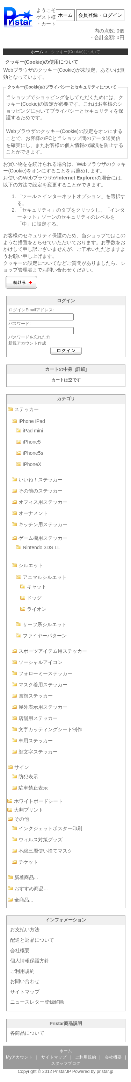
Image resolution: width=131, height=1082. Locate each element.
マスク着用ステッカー (43, 684)
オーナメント (33, 513)
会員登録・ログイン (100, 15)
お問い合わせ (24, 981)
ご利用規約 (22, 971)
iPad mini (33, 430)
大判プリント (28, 810)
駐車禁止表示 (33, 788)
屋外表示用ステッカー (43, 707)
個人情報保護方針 (29, 960)
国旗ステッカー (36, 696)
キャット (36, 586)
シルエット (31, 565)
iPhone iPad (32, 421)
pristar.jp (105, 1071)
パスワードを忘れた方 (29, 337)
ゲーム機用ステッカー (43, 538)
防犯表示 (28, 776)
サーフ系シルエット (45, 624)
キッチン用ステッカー (43, 524)
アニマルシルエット (45, 577)
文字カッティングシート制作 (50, 729)
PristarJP (62, 1071)
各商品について (27, 1033)
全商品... (23, 900)
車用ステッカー (36, 740)
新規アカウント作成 (27, 343)
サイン (21, 767)
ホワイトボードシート (38, 801)
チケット (28, 862)
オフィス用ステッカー (43, 502)
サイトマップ (24, 992)
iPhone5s (33, 453)
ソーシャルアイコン (41, 662)
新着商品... (26, 877)
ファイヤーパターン (45, 635)
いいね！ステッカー (41, 479)
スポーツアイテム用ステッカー (53, 651)
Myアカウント (19, 1057)
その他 (21, 819)
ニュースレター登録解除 (37, 1002)
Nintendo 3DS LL (41, 547)
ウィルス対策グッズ (41, 839)
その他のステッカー (41, 491)
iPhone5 (32, 442)
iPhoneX (32, 464)
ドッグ (34, 598)
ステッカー (26, 409)
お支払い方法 (24, 929)
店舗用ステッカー (38, 718)
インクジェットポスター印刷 (50, 828)
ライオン (36, 609)
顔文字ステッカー (38, 752)
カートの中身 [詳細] (66, 369)
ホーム (65, 15)
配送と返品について (32, 940)
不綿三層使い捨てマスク (45, 851)
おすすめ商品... (31, 888)
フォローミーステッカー (45, 673)
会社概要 (20, 950)
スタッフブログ (65, 1063)
